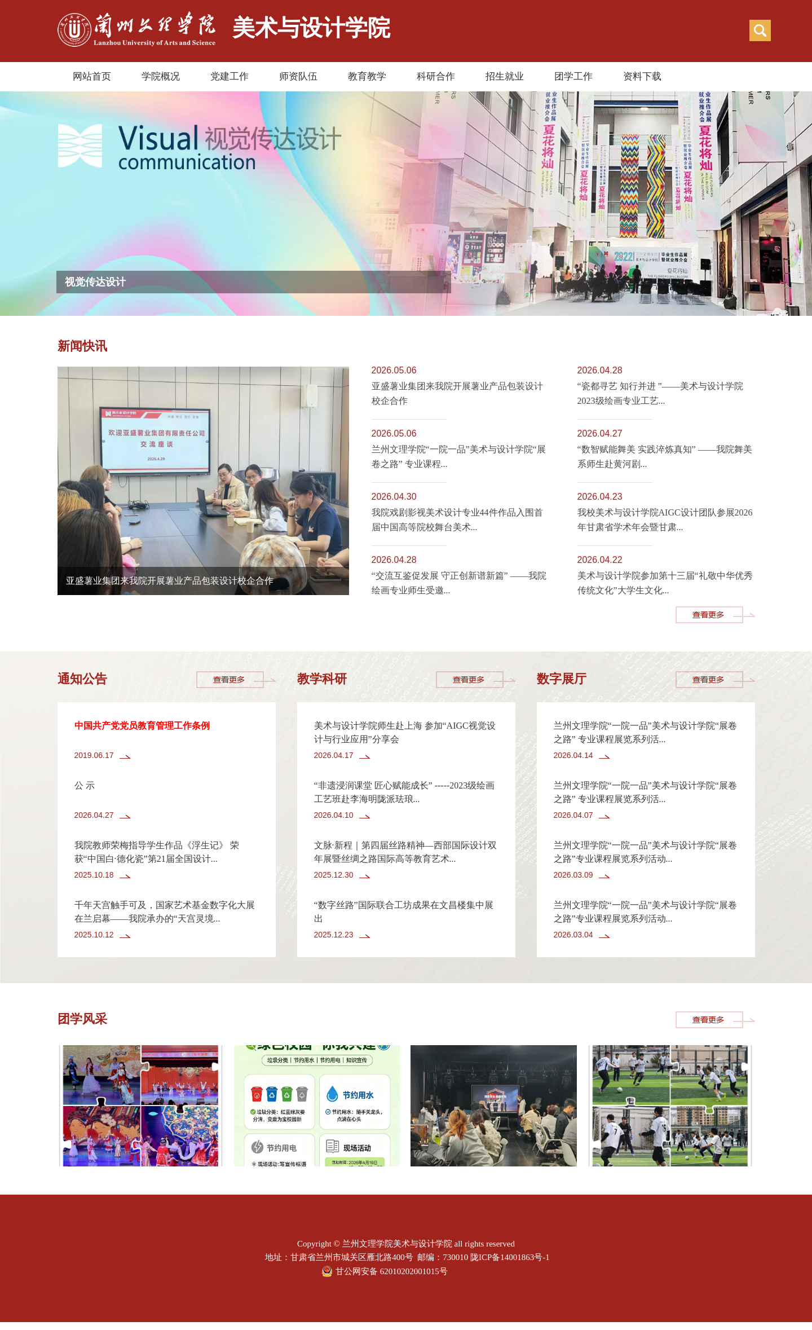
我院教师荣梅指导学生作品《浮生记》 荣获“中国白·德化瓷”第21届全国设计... (156, 852)
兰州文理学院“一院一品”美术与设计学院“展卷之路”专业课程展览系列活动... (645, 852)
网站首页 (92, 76)
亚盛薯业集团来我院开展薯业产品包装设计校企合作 (169, 580)
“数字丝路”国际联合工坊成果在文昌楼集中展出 (403, 911)
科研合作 (436, 76)
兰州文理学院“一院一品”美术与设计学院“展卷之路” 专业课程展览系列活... (645, 732)
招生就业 (505, 76)
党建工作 (229, 76)
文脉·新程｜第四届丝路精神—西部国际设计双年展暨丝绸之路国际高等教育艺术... (405, 852)
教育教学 (367, 76)
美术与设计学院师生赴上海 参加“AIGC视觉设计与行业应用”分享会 (405, 732)
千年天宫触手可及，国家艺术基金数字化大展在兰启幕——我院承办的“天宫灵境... (164, 911)
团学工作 (573, 76)
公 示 (84, 785)
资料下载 (642, 76)
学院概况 (161, 76)
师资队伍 (298, 76)
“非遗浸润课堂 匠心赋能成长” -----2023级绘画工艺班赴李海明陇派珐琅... (404, 792)
